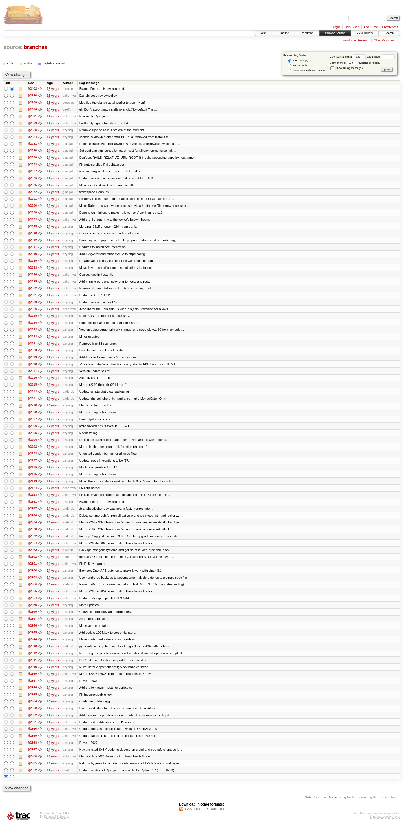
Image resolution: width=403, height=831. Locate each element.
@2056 (32, 589)
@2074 (32, 526)
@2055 (32, 596)
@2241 (32, 248)
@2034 (32, 707)
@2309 (32, 123)
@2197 (32, 464)
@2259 (32, 213)
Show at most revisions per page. (355, 62)
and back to (381, 56)
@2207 (32, 422)
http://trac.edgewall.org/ (385, 823)
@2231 (32, 297)
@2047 (32, 624)
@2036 (32, 693)
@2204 (32, 443)
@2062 (32, 561)
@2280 (32, 151)
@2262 (32, 193)
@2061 (32, 568)
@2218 (32, 366)
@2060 (32, 575)
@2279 (32, 158)
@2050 (32, 610)
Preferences (390, 27)
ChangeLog (215, 815)
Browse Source (335, 33)
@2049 (32, 617)
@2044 (32, 644)
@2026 (32, 763)
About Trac (371, 27)
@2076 (32, 519)
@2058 (32, 582)
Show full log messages (346, 68)
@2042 (32, 658)
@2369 (32, 102)
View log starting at (348, 56)
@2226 (32, 311)
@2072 (32, 540)
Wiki (263, 33)
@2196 (32, 471)
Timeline (283, 33)
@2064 (32, 547)
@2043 (32, 651)
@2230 (32, 304)
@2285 (32, 130)
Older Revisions (384, 40)
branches (35, 47)
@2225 (32, 318)
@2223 (32, 332)
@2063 (32, 554)
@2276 (32, 179)
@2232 (32, 290)
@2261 (32, 200)
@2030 (32, 735)
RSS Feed (192, 815)
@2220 (32, 352)
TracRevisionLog (333, 804)
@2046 (32, 631)
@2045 (32, 637)
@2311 (32, 116)
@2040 (32, 672)
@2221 (32, 346)
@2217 (32, 373)
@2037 (32, 686)
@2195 (32, 478)
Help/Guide (352, 27)
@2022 (32, 777)
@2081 (32, 505)
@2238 (32, 269)
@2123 (32, 498)
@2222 (32, 339)
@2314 (32, 109)
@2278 (32, 165)
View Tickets (365, 33)
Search (389, 33)
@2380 (32, 95)
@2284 (32, 137)
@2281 (32, 144)
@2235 (32, 283)
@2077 (32, 512)
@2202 (32, 450)
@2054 (32, 603)
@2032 (32, 721)
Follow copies (298, 65)
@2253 (32, 220)
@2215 (32, 387)
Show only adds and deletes (306, 70)
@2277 (32, 172)
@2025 (32, 770)
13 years (53, 88)
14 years (53, 109)
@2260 (32, 206)
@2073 (32, 533)
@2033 (32, 714)
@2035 (32, 700)
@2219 (32, 359)
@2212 (32, 394)
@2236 (32, 276)
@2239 (32, 262)
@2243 (32, 234)
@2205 (32, 436)
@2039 (32, 679)
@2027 (32, 756)
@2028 (32, 749)
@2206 (32, 429)
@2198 (32, 457)
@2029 (32, 742)
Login (336, 27)
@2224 (32, 325)
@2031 (32, 728)
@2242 (32, 241)
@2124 (32, 492)
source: (13, 47)
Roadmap (307, 33)
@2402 (32, 88)
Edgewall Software (56, 823)
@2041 (32, 665)
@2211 (32, 401)
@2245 (32, 227)
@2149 (32, 485)
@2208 (32, 415)
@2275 (32, 186)
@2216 (32, 380)
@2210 (32, 408)
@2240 (32, 255)
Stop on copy (298, 61)
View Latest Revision (355, 40)
